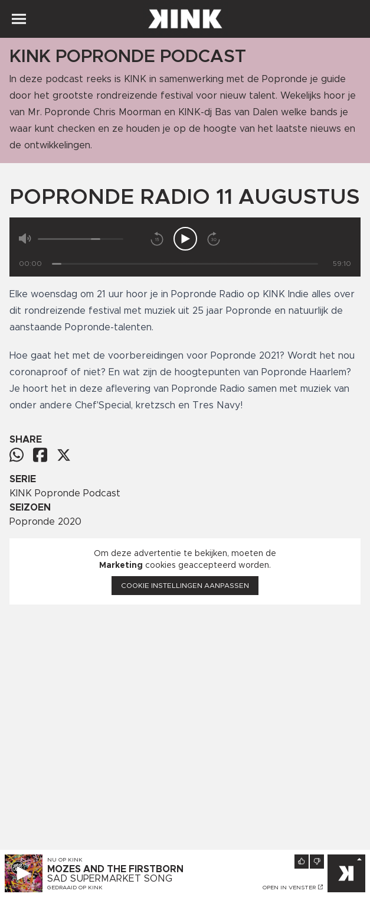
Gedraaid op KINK (75, 887)
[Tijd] (185, 264)
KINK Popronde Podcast (64, 493)
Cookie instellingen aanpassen (185, 585)
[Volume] (80, 239)
